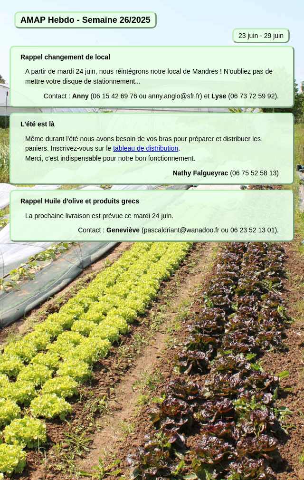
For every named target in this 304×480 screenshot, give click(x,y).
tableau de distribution (145, 148)
